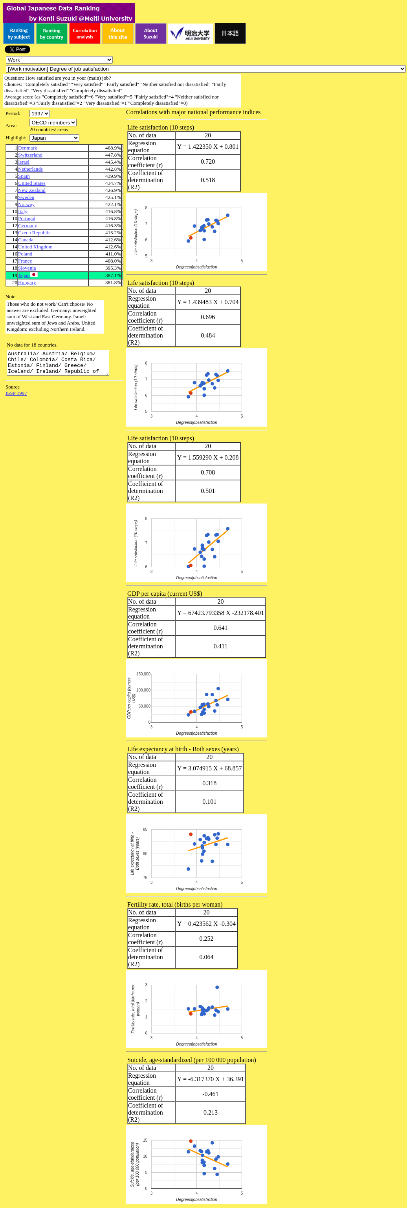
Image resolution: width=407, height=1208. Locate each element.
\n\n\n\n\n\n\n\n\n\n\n (53, 122)
